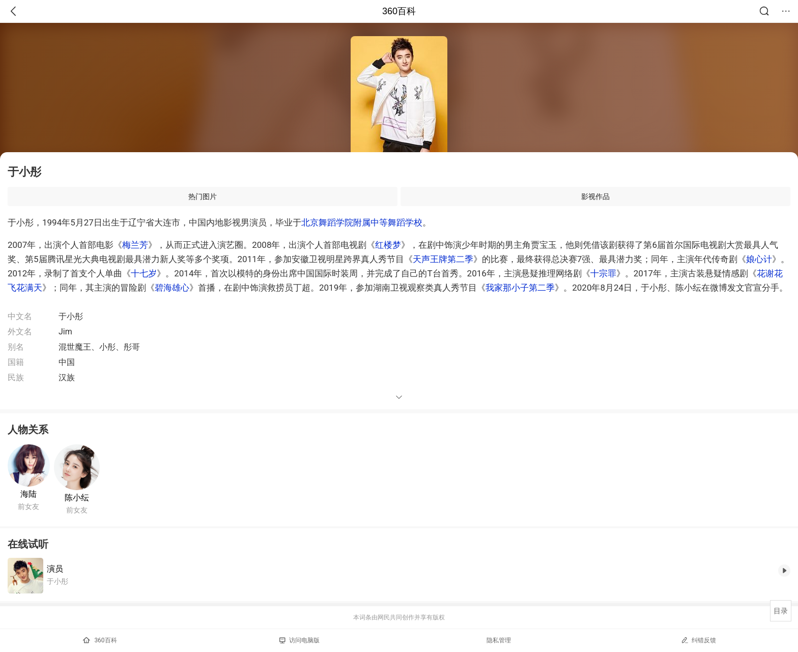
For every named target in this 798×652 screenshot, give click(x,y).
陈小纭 (77, 497)
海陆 (28, 494)
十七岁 (144, 273)
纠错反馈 (698, 640)
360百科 (399, 11)
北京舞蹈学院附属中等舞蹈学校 (361, 222)
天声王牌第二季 (443, 259)
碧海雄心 (172, 287)
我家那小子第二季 (520, 287)
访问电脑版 (299, 640)
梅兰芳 (135, 245)
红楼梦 (388, 245)
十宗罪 (603, 273)
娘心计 (759, 259)
